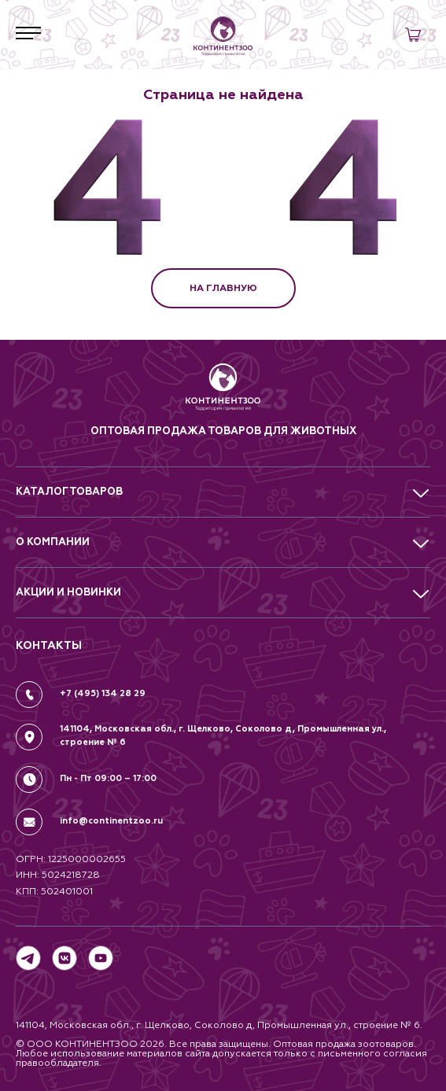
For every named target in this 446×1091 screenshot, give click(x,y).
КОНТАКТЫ (49, 645)
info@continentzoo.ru (111, 821)
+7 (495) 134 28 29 (103, 693)
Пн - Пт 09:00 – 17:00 (108, 778)
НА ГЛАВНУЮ (223, 287)
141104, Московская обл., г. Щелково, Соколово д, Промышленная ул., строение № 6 (223, 735)
